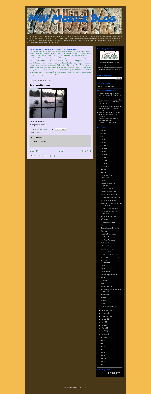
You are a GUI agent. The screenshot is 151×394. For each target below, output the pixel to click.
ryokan (35, 75)
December (105, 175)
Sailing (60, 65)
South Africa (43, 67)
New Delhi (49, 63)
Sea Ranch (80, 65)
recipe (89, 72)
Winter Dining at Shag (108, 216)
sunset (53, 75)
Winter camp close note (109, 194)
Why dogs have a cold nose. (110, 246)
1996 (102, 356)
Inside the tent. (106, 252)
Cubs (80, 53)
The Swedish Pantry (108, 222)
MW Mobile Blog (72, 18)
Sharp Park (34, 67)
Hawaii (44, 58)
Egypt (89, 53)
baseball (75, 70)
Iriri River (60, 58)
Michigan (63, 60)
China (70, 53)
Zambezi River (48, 70)
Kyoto (86, 58)
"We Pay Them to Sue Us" (113, 69)
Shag (103, 277)
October (104, 313)
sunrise (48, 75)
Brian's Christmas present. (110, 258)
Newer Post (35, 151)
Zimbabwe (55, 70)
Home (61, 151)
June (103, 325)
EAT (102, 283)
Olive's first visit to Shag (109, 191)
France (70, 56)
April (103, 331)
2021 (102, 134)
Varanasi (40, 70)
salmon (39, 75)
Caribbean (53, 53)
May (103, 328)
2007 (102, 338)
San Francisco (69, 65)
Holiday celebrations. (108, 237)
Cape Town (46, 53)
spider (44, 75)
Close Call (104, 266)
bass (79, 70)
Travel (77, 67)
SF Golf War (115, 62)
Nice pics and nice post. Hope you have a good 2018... (109, 113)
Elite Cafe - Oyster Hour (109, 306)
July (103, 322)
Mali (51, 61)
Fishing (56, 56)
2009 (102, 169)
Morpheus (79, 61)
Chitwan (74, 53)
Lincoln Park (39, 61)
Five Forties (64, 56)
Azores (78, 51)
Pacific (69, 63)
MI (102, 225)
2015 (102, 152)
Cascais (59, 53)
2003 (102, 346)
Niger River (57, 63)
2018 (102, 143)
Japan (66, 58)
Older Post (86, 151)
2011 (102, 163)
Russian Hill (33, 65)
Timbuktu (71, 67)
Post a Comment (40, 141)
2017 (102, 146)
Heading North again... (108, 234)
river (30, 75)
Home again (105, 178)
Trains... (104, 303)
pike (73, 72)
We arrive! (104, 219)
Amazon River (60, 51)
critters (88, 70)
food (42, 72)
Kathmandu (76, 58)
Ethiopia (43, 56)
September (105, 316)
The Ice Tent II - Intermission (110, 197)
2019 (102, 140)
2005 (102, 344)
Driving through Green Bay (110, 228)
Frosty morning (106, 272)
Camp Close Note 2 (107, 188)
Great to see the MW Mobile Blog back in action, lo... (110, 101)
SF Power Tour (42, 65)
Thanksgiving (52, 67)
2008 (102, 172)
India (55, 58)
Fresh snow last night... (109, 200)
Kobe (82, 58)
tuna (61, 75)
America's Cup (70, 51)
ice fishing (64, 72)
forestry (47, 72)
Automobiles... (106, 294)
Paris (74, 63)
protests (78, 72)
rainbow (84, 72)
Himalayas (50, 58)
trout (57, 75)
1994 (102, 361)
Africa (31, 51)
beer (84, 70)
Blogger (84, 387)
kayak (69, 72)
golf (52, 72)
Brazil (89, 51)
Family (49, 56)
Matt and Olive (106, 243)
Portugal (79, 63)
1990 (102, 364)
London (46, 61)
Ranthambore (86, 63)
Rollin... (103, 181)
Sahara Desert (52, 65)
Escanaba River (34, 56)
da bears (32, 72)
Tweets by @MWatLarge (105, 86)
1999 (102, 352)
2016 (102, 148)
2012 (102, 160)
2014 (102, 154)
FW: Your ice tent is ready (110, 255)
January (104, 334)
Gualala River (37, 58)
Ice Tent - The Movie (108, 240)
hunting (57, 72)
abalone (62, 70)
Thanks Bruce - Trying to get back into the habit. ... (108, 94)
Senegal (88, 65)
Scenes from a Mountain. (109, 208)
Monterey (72, 61)
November (105, 310)
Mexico (55, 61)
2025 (102, 131)
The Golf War (62, 67)
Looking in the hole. (107, 249)
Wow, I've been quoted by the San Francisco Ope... (109, 120)
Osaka (64, 63)
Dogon (84, 53)
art (67, 70)
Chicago (65, 53)
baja (70, 70)
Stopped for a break (108, 286)
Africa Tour (38, 51)
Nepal (44, 63)
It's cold (103, 268)
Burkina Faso (33, 53)
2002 (102, 350)
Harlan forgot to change (109, 275)
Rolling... (104, 231)
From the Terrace (80, 56)
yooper (64, 75)
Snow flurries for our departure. (108, 184)
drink (38, 72)
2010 (102, 166)
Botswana (84, 51)
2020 (102, 137)
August (104, 319)
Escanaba (104, 281)
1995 (102, 358)
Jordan (70, 58)
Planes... (104, 297)
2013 (102, 157)
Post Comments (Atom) (47, 156)
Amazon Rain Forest (49, 51)
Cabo (40, 53)
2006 (102, 341)
